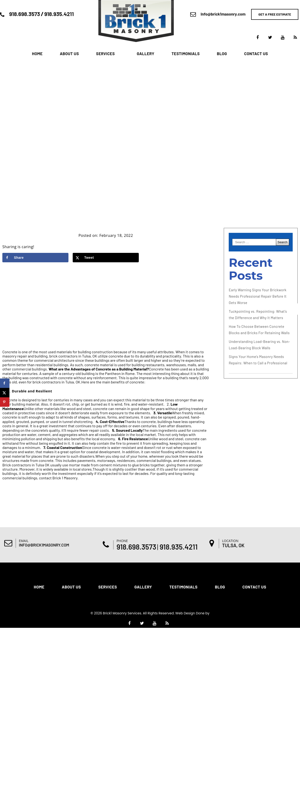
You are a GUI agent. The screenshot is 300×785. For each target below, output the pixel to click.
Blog (222, 53)
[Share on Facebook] (35, 257)
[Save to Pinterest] (4, 402)
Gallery (145, 53)
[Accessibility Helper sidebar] (294, 309)
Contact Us (256, 53)
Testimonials (186, 53)
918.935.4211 (59, 14)
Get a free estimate (274, 14)
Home (37, 53)
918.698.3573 (24, 14)
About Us (69, 53)
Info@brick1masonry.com (223, 14)
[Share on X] (106, 257)
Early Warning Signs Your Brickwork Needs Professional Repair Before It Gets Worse (258, 296)
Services (105, 53)
